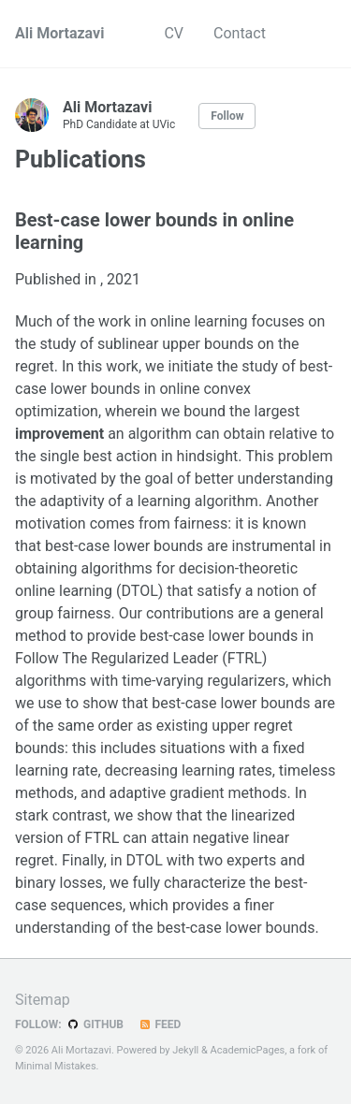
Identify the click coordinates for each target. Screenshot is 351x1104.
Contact (239, 33)
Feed (159, 1024)
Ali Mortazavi (59, 33)
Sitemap (42, 1000)
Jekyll (185, 1050)
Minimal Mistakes (55, 1066)
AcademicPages (248, 1050)
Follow (227, 116)
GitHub (95, 1024)
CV (173, 33)
